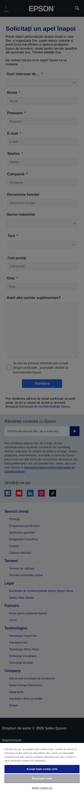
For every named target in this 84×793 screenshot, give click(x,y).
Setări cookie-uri (42, 787)
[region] (42, 767)
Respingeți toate (42, 778)
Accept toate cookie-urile (41, 769)
